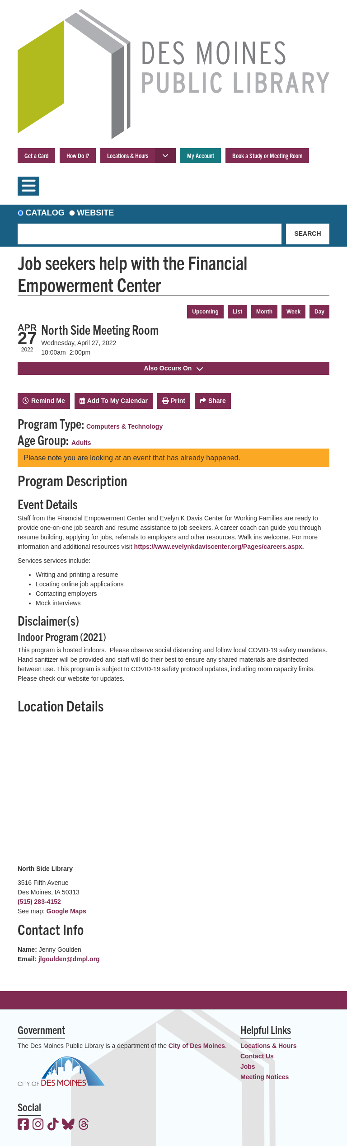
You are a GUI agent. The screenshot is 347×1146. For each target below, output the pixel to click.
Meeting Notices (264, 1077)
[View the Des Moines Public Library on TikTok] (53, 1125)
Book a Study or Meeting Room (267, 155)
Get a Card (36, 155)
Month (264, 312)
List (237, 312)
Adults (81, 442)
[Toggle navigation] (28, 186)
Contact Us (257, 1056)
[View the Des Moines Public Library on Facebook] (23, 1125)
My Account (200, 155)
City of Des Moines (197, 1045)
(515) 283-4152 (39, 901)
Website (95, 212)
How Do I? (77, 155)
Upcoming (205, 312)
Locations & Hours (127, 155)
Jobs (247, 1066)
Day (319, 312)
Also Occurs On (173, 368)
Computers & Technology (124, 426)
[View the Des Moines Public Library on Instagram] (38, 1125)
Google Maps (66, 911)
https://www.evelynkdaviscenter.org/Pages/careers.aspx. (219, 546)
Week (293, 312)
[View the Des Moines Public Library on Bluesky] (68, 1125)
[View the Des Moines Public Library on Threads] (83, 1125)
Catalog (45, 212)
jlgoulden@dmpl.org (69, 959)
